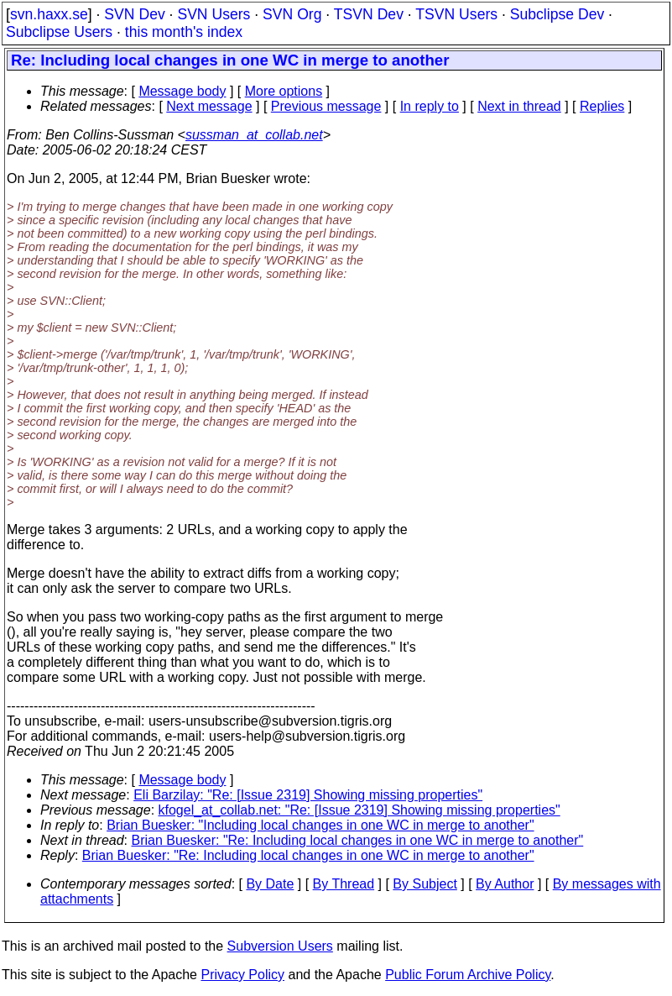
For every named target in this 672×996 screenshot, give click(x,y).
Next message (209, 106)
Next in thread (519, 106)
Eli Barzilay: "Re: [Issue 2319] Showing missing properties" (307, 795)
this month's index (183, 32)
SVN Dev (134, 14)
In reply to (429, 106)
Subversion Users (280, 946)
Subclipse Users (59, 32)
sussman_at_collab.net (254, 135)
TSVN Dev (369, 14)
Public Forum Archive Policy (467, 974)
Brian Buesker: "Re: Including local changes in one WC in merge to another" (358, 840)
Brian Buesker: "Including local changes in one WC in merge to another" (320, 825)
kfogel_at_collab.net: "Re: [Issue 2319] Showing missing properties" (359, 810)
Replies (602, 106)
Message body (182, 91)
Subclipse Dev (557, 14)
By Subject (424, 884)
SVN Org (292, 14)
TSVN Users (456, 14)
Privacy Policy (242, 974)
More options (284, 91)
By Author (505, 884)
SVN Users (213, 14)
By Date (270, 884)
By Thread (344, 884)
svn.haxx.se (49, 14)
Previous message (326, 106)
